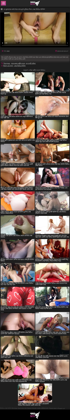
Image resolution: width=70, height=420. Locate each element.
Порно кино (53, 408)
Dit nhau (14, 408)
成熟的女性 (44, 408)
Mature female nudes (34, 408)
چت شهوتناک (61, 408)
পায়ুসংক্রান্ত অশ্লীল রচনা (18, 63)
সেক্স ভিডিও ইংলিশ (19, 66)
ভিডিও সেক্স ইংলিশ (5, 408)
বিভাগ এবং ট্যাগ (8, 66)
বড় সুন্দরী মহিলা (31, 63)
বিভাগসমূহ (7, 63)
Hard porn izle (22, 408)
